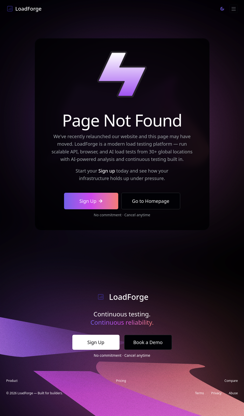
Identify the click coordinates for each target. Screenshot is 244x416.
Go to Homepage (150, 201)
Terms (199, 393)
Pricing (121, 381)
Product (12, 381)
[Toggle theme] (222, 9)
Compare (231, 381)
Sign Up (90, 201)
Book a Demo (148, 342)
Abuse (233, 393)
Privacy (216, 393)
